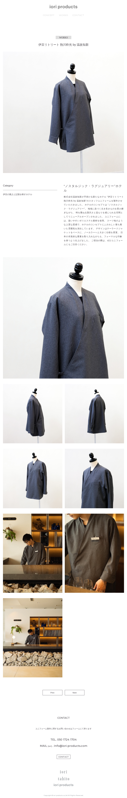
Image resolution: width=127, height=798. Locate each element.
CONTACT (78, 15)
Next (75, 693)
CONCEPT (48, 15)
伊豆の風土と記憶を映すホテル (17, 194)
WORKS (63, 15)
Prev (52, 693)
